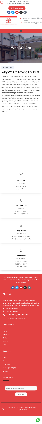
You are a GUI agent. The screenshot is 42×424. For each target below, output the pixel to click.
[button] (21, 31)
